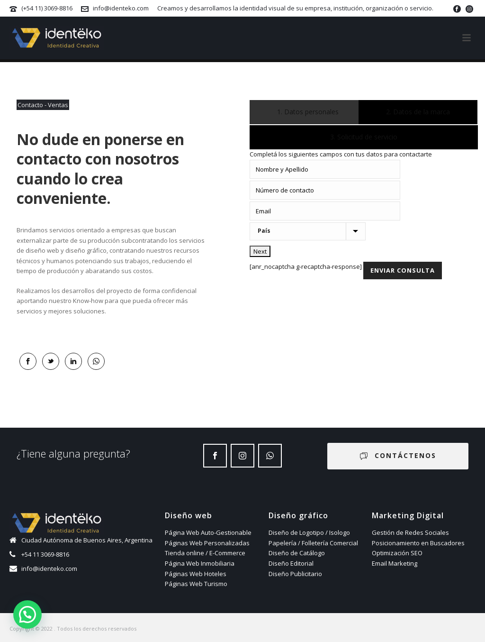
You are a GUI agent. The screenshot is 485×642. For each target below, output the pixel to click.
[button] (27, 614)
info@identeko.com (121, 8)
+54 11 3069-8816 (45, 554)
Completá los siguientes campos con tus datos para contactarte (341, 154)
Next (260, 251)
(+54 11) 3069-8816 (46, 8)
